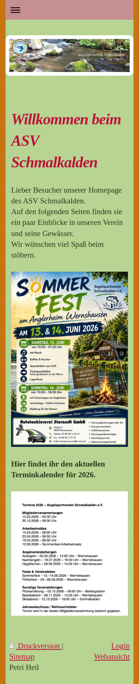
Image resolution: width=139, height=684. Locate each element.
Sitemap (21, 656)
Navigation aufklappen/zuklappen (69, 10)
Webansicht (112, 656)
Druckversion (35, 645)
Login (120, 645)
